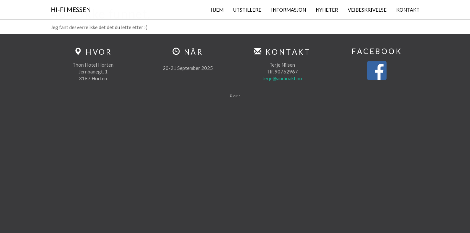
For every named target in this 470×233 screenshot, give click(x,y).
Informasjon (288, 10)
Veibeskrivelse (367, 10)
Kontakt (408, 10)
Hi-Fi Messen (71, 9)
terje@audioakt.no (282, 78)
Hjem (217, 10)
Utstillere (247, 10)
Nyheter (327, 10)
